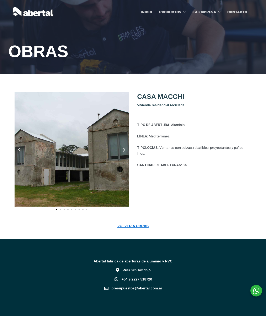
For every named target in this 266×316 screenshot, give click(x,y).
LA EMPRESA (204, 12)
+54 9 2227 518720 (137, 279)
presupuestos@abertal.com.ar (136, 288)
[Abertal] (33, 11)
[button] (19, 149)
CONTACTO (237, 12)
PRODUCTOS (170, 12)
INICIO (146, 12)
